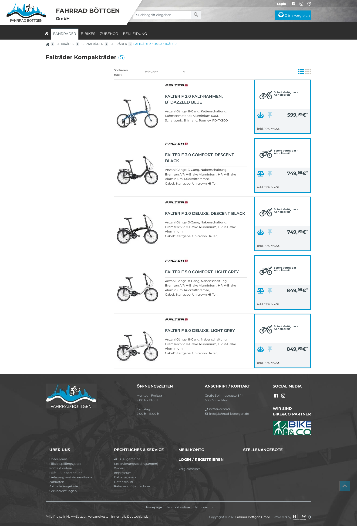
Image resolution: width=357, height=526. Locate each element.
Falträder (118, 44)
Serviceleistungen (63, 491)
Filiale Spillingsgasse (65, 463)
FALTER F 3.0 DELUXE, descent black (205, 213)
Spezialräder (92, 44)
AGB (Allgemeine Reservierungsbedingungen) (136, 461)
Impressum (122, 473)
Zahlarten (56, 482)
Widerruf (121, 468)
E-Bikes (88, 33)
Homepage (153, 507)
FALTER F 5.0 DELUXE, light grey (200, 330)
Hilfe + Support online (65, 473)
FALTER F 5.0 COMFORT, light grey (202, 272)
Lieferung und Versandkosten (71, 477)
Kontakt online (60, 468)
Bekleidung (135, 33)
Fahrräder (64, 33)
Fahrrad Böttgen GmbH (253, 517)
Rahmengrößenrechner (132, 486)
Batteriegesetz (125, 477)
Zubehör (109, 33)
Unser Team (58, 459)
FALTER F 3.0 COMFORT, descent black (199, 157)
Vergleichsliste (189, 469)
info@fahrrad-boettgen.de (227, 413)
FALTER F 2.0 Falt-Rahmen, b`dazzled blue (194, 99)
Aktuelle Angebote (63, 486)
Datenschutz (124, 482)
